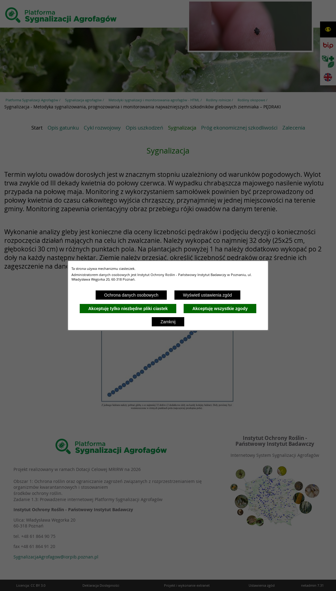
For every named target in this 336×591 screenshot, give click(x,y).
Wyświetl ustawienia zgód (207, 295)
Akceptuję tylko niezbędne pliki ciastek (128, 308)
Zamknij (167, 321)
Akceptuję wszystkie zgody (220, 308)
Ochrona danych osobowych (131, 295)
